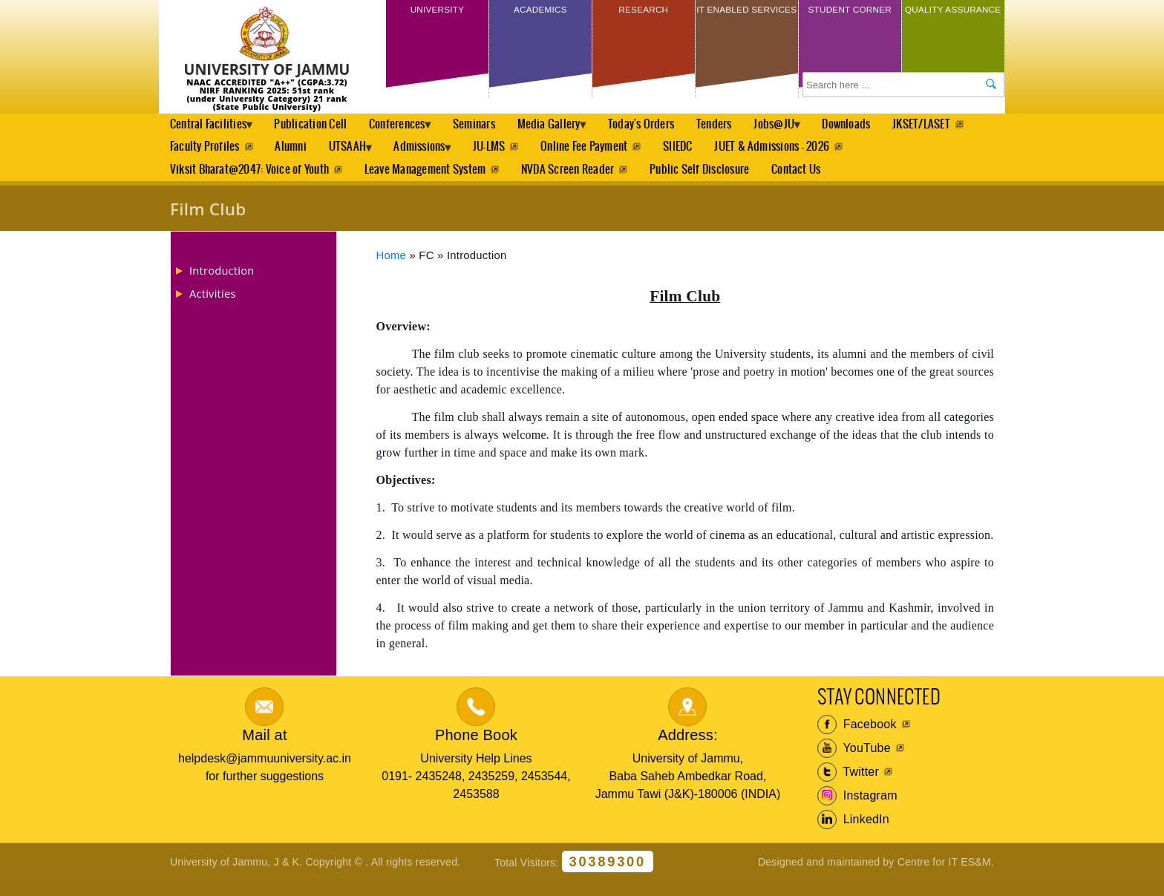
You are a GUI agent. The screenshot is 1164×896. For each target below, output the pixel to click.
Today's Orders (673, 126)
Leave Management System (427, 181)
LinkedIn (853, 834)
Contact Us (801, 181)
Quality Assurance (953, 20)
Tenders (747, 126)
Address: (688, 750)
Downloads (891, 126)
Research (643, 13)
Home (391, 270)
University (437, 13)
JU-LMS (605, 154)
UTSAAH (447, 158)
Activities (212, 308)
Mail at (264, 750)
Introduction (221, 285)
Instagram (857, 810)
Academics (540, 13)
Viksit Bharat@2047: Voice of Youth (249, 181)
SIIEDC (797, 154)
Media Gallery (574, 130)
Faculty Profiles (299, 154)
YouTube (854, 763)
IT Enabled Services (746, 20)
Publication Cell (320, 126)
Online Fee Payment (702, 154)
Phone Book (476, 750)
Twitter (848, 787)
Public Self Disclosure (703, 181)
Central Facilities (211, 130)
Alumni (386, 154)
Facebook (857, 739)
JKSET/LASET (199, 154)
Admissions (529, 158)
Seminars (495, 126)
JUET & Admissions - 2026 (893, 154)
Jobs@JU (812, 130)
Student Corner (849, 20)
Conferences (411, 130)
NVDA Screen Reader (570, 181)
